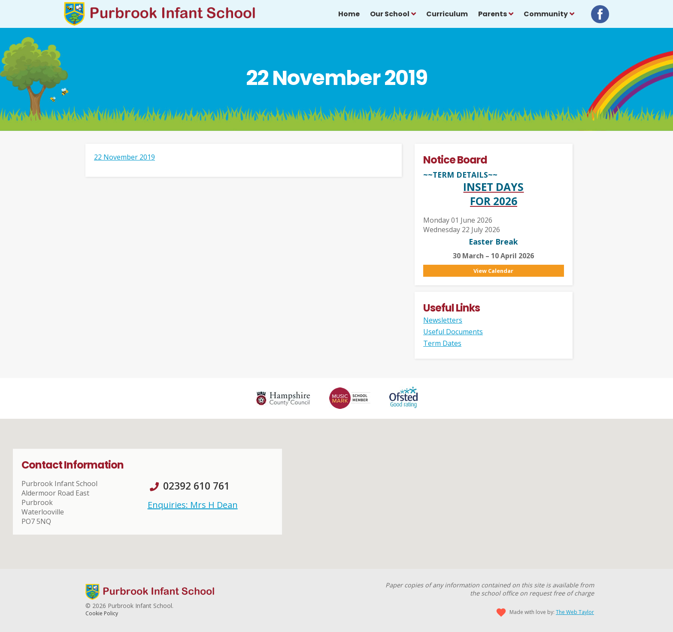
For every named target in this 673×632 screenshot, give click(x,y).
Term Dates (442, 343)
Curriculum (447, 14)
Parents (492, 14)
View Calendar (493, 271)
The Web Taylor (575, 612)
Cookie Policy (101, 613)
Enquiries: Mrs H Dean (193, 505)
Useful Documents (453, 331)
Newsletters (442, 320)
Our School (389, 14)
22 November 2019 (124, 157)
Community (546, 14)
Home (349, 14)
